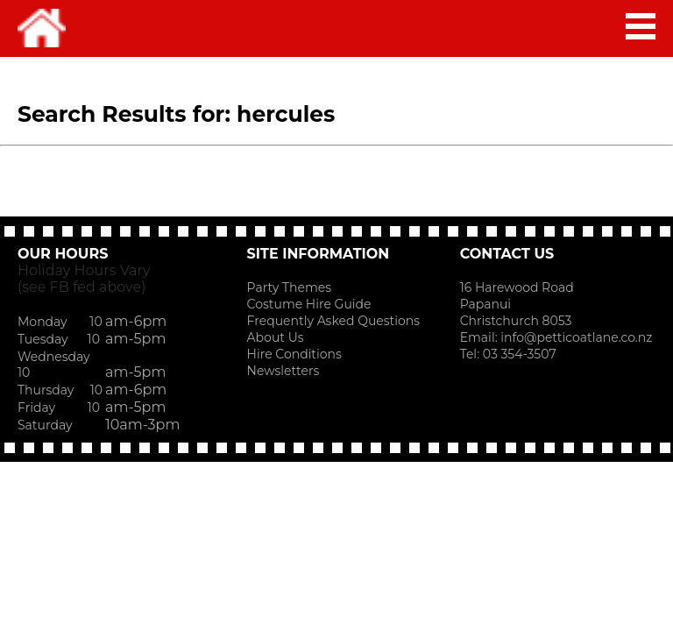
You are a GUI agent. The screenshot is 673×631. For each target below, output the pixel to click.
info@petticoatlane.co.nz (577, 337)
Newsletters (283, 371)
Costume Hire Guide (309, 304)
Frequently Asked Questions (334, 321)
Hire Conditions (294, 354)
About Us (275, 337)
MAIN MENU (640, 26)
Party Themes (289, 287)
